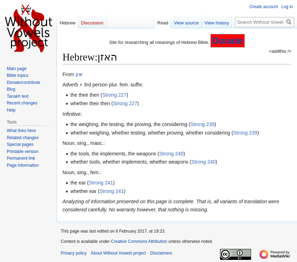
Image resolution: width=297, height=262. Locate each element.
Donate (227, 41)
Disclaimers (161, 253)
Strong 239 (202, 124)
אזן (79, 74)
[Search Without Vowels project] (264, 22)
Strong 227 (114, 95)
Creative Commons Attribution (139, 241)
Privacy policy (74, 253)
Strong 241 (101, 183)
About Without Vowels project (118, 253)
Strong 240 (171, 153)
